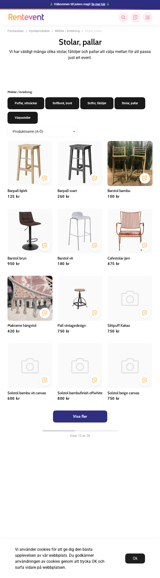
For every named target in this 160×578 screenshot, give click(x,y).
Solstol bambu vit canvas (27, 393)
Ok (135, 558)
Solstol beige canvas (123, 393)
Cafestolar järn (119, 258)
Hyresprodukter (39, 31)
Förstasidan (16, 31)
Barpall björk (17, 190)
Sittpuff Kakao (119, 325)
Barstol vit (65, 258)
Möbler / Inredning (67, 31)
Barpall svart (67, 190)
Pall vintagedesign (72, 325)
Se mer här (98, 4)
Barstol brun (17, 258)
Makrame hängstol (22, 325)
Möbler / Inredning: (20, 92)
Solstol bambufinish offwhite (80, 393)
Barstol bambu (119, 190)
